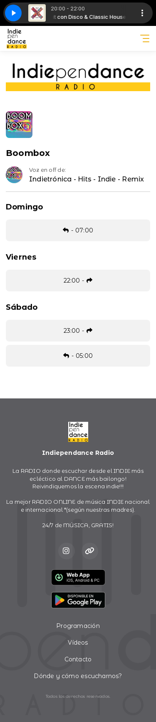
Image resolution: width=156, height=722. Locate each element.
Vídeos (78, 642)
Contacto (78, 659)
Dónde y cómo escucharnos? (78, 676)
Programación (78, 626)
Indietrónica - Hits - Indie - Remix (86, 179)
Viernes (21, 257)
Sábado (21, 307)
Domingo (24, 207)
